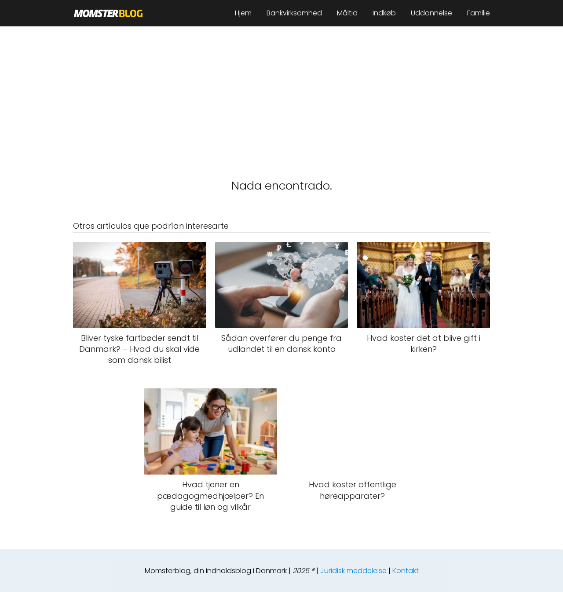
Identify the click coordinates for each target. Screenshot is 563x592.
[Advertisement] (281, 92)
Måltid (347, 13)
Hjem (243, 13)
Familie (478, 13)
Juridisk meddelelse (353, 571)
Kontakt (405, 571)
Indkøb (384, 13)
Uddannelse (431, 13)
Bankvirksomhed (294, 13)
